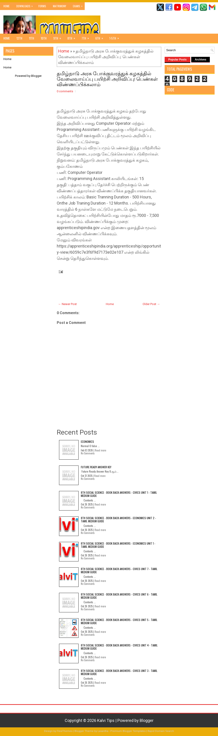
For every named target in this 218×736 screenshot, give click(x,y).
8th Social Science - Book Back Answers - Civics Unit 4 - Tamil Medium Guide (119, 646)
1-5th (115, 37)
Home (6, 6)
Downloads (25, 5)
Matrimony (59, 6)
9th (58, 37)
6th (100, 37)
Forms (42, 6)
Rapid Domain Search (161, 731)
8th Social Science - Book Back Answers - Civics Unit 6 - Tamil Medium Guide (119, 595)
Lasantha (103, 731)
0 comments (65, 91)
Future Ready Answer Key (96, 467)
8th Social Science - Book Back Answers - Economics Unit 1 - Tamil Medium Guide (118, 544)
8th (72, 37)
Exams (79, 5)
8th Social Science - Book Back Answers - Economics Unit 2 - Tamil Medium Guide (118, 519)
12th (19, 38)
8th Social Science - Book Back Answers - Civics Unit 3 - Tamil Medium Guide (119, 672)
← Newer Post (67, 304)
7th (87, 37)
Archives (200, 59)
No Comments (88, 453)
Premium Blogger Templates (128, 731)
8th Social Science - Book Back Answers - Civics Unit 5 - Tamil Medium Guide (119, 621)
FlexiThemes (64, 731)
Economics (87, 441)
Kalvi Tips (105, 720)
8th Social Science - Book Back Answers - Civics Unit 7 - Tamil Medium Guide (119, 570)
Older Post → (151, 304)
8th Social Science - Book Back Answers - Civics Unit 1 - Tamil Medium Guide (119, 494)
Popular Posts (177, 59)
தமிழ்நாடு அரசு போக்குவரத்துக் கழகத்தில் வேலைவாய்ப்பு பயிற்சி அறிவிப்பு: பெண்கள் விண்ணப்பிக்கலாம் (107, 78)
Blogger (36, 76)
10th (44, 38)
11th (31, 38)
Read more (100, 450)
